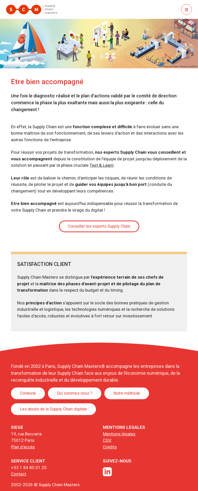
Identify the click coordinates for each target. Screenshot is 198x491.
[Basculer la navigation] (186, 9)
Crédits (110, 446)
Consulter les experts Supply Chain (99, 226)
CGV (107, 440)
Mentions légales (119, 433)
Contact (18, 473)
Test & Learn (102, 165)
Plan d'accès (23, 446)
